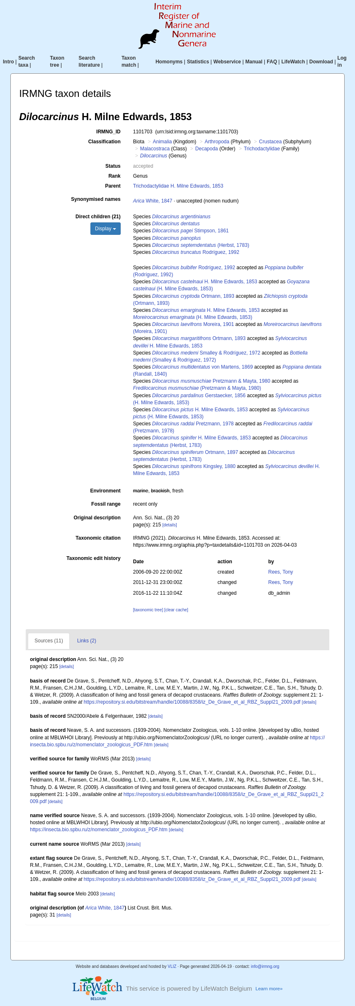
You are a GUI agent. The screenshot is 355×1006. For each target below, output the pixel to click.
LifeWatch (293, 62)
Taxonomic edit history (93, 558)
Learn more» (268, 988)
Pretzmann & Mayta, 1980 (211, 381)
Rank (114, 176)
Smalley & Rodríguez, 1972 (206, 353)
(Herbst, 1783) (200, 245)
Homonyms (169, 62)
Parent (112, 186)
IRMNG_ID (108, 132)
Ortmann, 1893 (193, 296)
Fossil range (106, 504)
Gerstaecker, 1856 (199, 395)
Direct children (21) (98, 217)
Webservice (227, 62)
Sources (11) (48, 641)
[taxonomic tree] (148, 610)
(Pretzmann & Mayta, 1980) (197, 388)
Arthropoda (217, 142)
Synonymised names (95, 199)
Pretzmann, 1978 (193, 424)
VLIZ (172, 966)
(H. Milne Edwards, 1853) (192, 317)
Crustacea (270, 142)
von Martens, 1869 (202, 367)
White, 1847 (153, 201)
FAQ (272, 62)
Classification (104, 142)
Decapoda (206, 149)
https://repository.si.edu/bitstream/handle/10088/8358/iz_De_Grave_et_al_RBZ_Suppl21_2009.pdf (192, 702)
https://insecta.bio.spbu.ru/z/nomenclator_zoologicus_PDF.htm (99, 829)
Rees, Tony (280, 572)
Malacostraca (155, 149)
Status (113, 166)
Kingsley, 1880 (194, 466)
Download (321, 62)
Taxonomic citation (97, 538)
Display (105, 229)
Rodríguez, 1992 (195, 252)
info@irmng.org (265, 966)
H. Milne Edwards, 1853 (204, 282)
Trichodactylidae (262, 149)
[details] (169, 525)
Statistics (198, 62)
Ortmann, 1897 (195, 452)
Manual (254, 62)
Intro (8, 62)
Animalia (162, 142)
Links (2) (86, 641)
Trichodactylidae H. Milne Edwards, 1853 (178, 186)
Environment (105, 491)
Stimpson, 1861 (190, 231)
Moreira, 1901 (193, 324)
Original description (96, 518)
